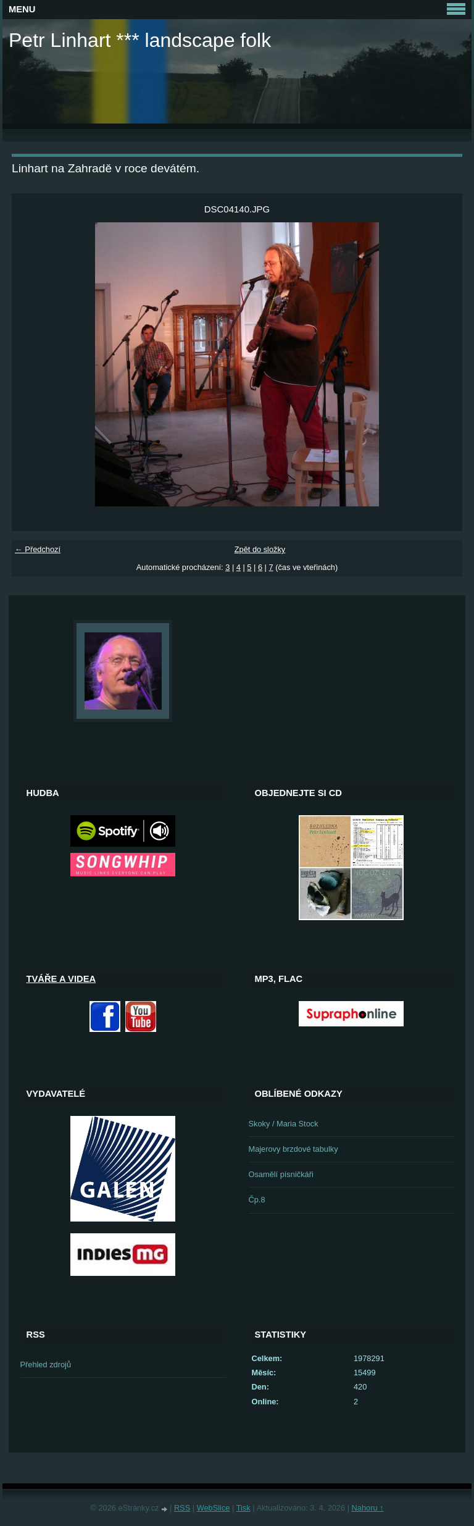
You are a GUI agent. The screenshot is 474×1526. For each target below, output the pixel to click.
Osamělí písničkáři (281, 1174)
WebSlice (213, 1507)
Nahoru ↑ (368, 1507)
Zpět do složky (260, 549)
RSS (182, 1507)
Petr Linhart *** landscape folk (140, 40)
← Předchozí (37, 549)
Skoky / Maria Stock (283, 1123)
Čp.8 (257, 1199)
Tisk (243, 1507)
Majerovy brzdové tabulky (293, 1149)
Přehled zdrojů (46, 1364)
